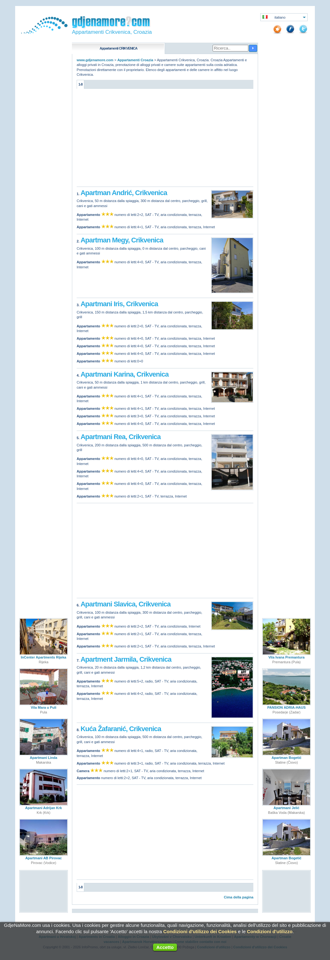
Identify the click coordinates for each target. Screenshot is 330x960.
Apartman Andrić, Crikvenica (123, 193)
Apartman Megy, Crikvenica (121, 240)
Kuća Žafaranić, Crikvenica (120, 729)
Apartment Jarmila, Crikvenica (125, 659)
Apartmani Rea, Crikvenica (120, 437)
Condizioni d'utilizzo (269, 931)
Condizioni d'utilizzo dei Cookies (200, 931)
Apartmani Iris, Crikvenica (119, 304)
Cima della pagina (238, 897)
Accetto (165, 947)
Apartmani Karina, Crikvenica (124, 374)
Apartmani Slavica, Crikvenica (125, 604)
